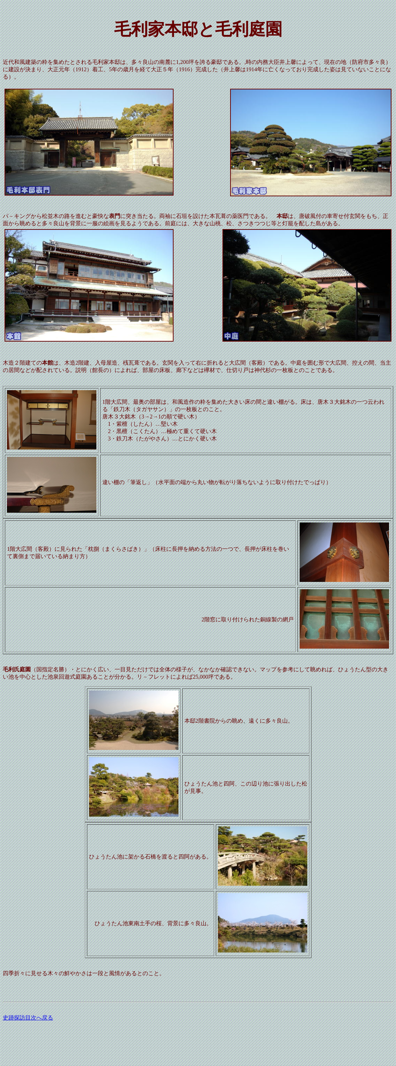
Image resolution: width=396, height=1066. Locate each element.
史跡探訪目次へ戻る (28, 1018)
